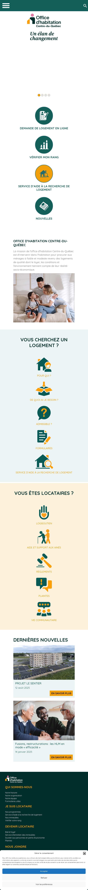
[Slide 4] (49, 95)
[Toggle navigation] (6, 5)
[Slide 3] (45, 95)
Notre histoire (11, 792)
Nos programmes (13, 812)
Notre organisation (13, 795)
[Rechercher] (85, 6)
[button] (84, 853)
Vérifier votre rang (13, 820)
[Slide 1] (39, 95)
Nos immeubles (12, 817)
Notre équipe (11, 798)
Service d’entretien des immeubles (20, 835)
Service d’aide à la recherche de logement (23, 815)
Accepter (44, 871)
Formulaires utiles (13, 801)
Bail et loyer (10, 832)
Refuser (44, 878)
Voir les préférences (44, 884)
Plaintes (8, 840)
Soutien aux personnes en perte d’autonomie (25, 838)
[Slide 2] (42, 95)
